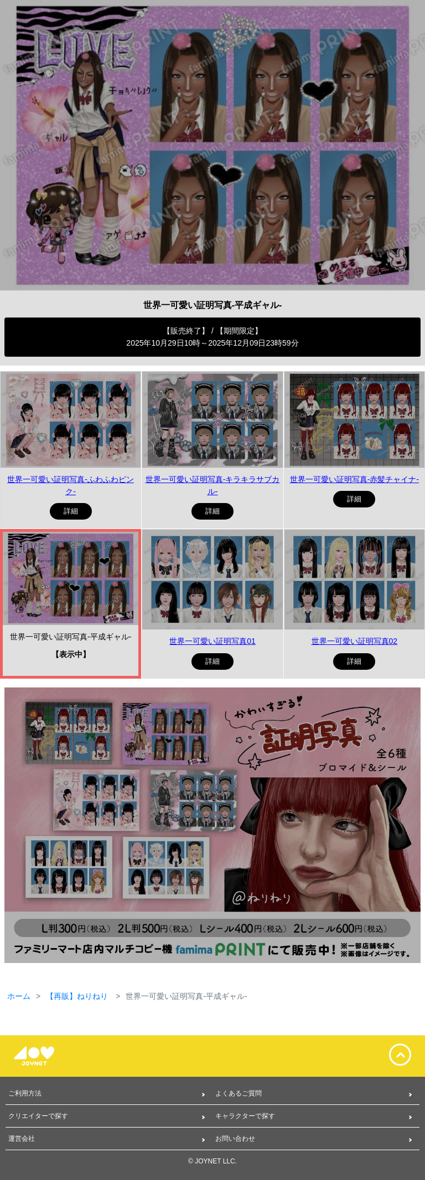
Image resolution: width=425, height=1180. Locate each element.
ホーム (18, 996)
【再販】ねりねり (78, 996)
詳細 (71, 511)
